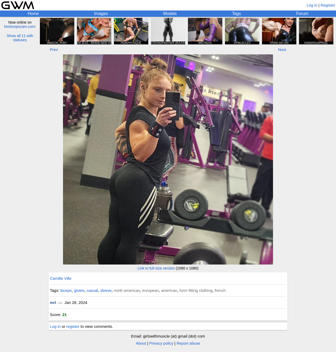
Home (33, 13)
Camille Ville (60, 278)
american (169, 290)
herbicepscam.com (19, 26)
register (73, 326)
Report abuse (188, 343)
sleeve (106, 290)
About (141, 343)
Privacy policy (161, 343)
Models (170, 13)
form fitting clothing (196, 290)
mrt (53, 302)
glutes (79, 290)
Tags (236, 13)
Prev (54, 49)
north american (127, 290)
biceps (66, 290)
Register (328, 5)
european (150, 290)
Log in (312, 5)
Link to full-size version (156, 268)
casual (92, 290)
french (220, 290)
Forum (302, 13)
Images (101, 13)
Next (282, 49)
